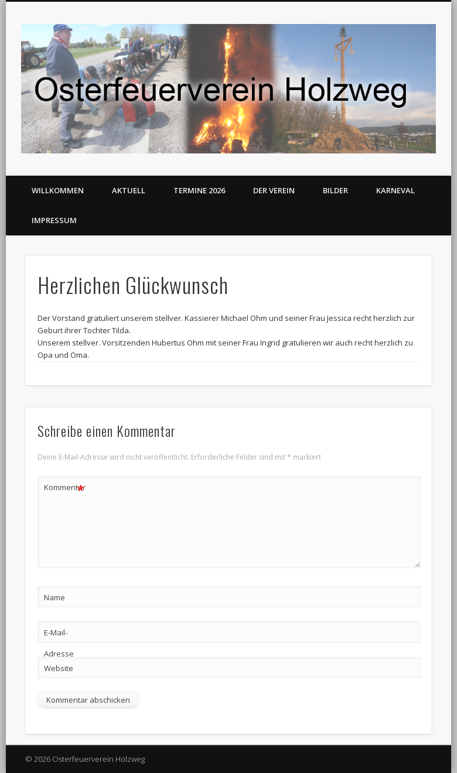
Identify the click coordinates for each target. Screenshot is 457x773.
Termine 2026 (199, 190)
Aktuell (128, 190)
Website (58, 668)
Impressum (54, 220)
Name (54, 597)
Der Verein (274, 190)
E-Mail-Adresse (59, 643)
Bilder (335, 190)
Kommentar (64, 487)
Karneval (395, 190)
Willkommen (58, 190)
